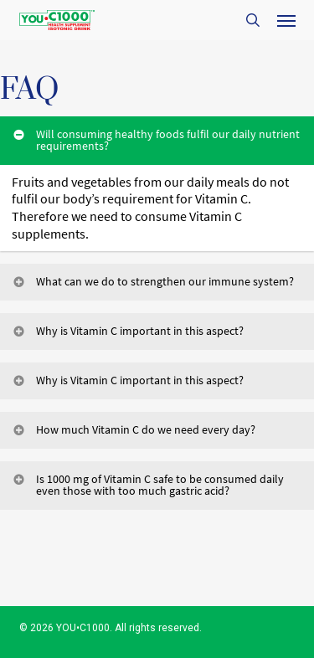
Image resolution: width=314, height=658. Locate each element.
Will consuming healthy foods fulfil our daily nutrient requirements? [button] (155, 139)
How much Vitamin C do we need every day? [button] (133, 429)
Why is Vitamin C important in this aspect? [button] (127, 330)
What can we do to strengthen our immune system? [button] (152, 281)
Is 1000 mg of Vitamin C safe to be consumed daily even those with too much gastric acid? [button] (147, 484)
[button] (286, 20)
